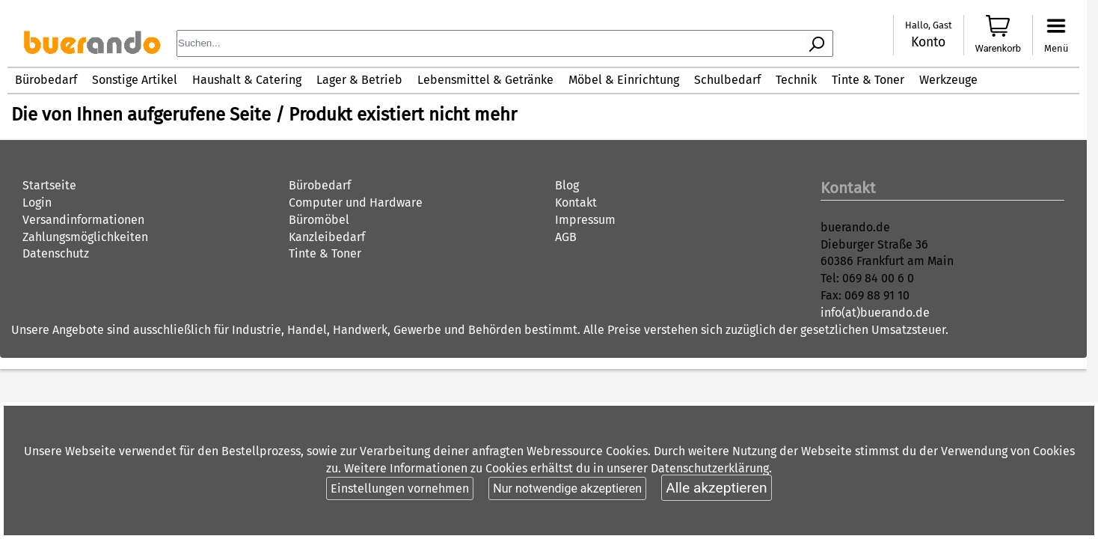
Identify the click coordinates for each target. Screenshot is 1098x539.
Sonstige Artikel (134, 80)
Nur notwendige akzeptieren (567, 488)
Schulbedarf (727, 80)
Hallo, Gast (928, 25)
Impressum (585, 220)
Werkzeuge (948, 80)
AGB (566, 237)
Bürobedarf (46, 80)
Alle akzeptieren (716, 487)
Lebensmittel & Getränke (485, 80)
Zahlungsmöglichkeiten (85, 237)
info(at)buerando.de (875, 312)
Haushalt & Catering (246, 80)
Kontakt (576, 202)
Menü (1056, 48)
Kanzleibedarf (327, 237)
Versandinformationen (83, 220)
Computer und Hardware (356, 202)
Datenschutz (55, 253)
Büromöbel (319, 220)
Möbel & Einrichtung (623, 80)
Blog (567, 185)
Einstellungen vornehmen (400, 488)
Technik (796, 80)
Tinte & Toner (868, 80)
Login (37, 202)
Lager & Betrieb (359, 80)
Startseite (49, 185)
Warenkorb (998, 48)
